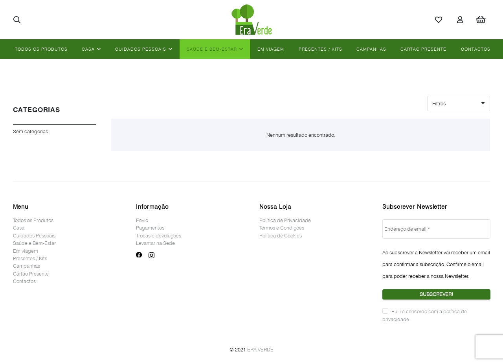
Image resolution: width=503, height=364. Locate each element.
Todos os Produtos (33, 220)
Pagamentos (150, 227)
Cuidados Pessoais (34, 235)
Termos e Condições (281, 227)
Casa (18, 227)
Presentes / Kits (30, 258)
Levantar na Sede (155, 243)
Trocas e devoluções (158, 235)
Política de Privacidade (285, 220)
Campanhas (26, 266)
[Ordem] (458, 103)
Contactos (24, 281)
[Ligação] (251, 19)
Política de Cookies (280, 235)
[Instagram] (151, 255)
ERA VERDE (260, 349)
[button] (17, 20)
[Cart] (480, 19)
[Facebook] (139, 255)
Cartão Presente (31, 273)
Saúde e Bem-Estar (34, 243)
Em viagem (25, 251)
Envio (142, 220)
